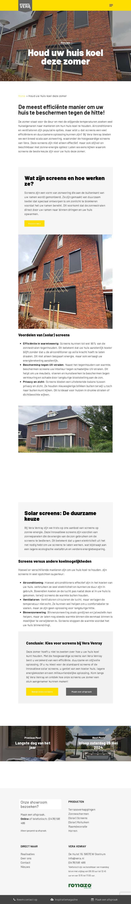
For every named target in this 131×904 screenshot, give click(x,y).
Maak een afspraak (104, 899)
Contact (25, 862)
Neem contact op (25, 899)
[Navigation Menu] (111, 5)
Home (22, 96)
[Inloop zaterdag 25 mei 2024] (98, 743)
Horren (72, 830)
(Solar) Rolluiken (78, 822)
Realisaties (28, 854)
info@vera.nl (76, 858)
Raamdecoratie (77, 826)
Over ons (26, 858)
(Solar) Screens (77, 818)
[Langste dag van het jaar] (33, 743)
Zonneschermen (78, 813)
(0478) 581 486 (77, 862)
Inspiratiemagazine (64, 899)
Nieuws (65, 42)
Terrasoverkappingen (81, 809)
